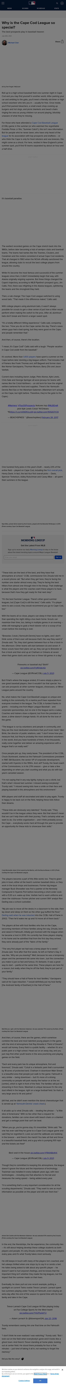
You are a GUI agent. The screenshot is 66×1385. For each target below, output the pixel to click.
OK (40, 1381)
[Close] (62, 1369)
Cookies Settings (24, 1381)
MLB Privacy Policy (40, 1374)
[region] (33, 1375)
